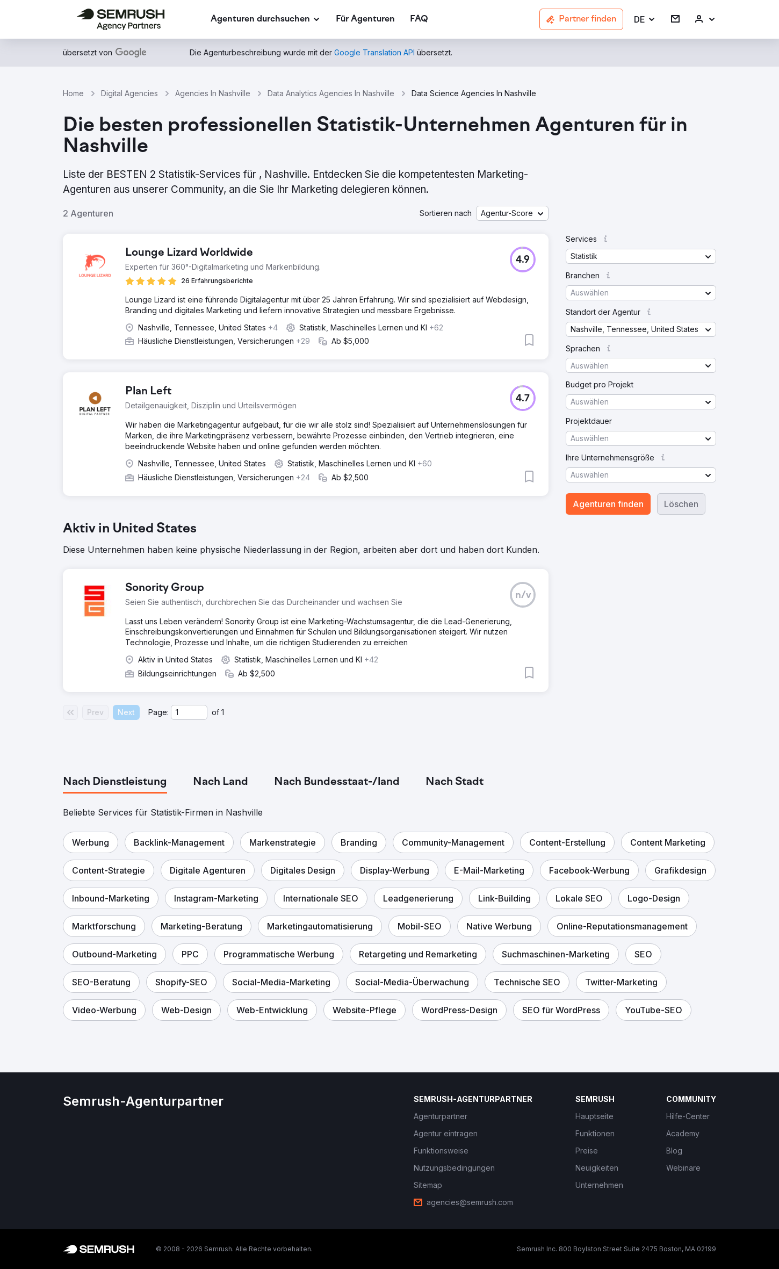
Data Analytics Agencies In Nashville (331, 93)
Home (73, 93)
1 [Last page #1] (222, 712)
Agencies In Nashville (212, 93)
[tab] (115, 782)
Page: (158, 712)
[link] (365, 19)
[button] (645, 19)
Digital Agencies (129, 93)
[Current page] (189, 712)
